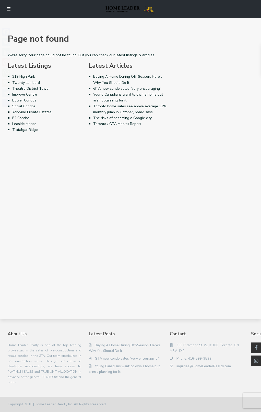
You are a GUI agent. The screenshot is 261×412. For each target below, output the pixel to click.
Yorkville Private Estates (32, 112)
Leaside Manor (24, 123)
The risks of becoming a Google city (122, 118)
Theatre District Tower (31, 88)
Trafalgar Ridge (25, 129)
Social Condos (23, 106)
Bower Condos (24, 100)
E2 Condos (21, 118)
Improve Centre (24, 94)
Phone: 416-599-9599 (193, 358)
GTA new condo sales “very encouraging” (127, 88)
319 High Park (23, 76)
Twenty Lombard (26, 82)
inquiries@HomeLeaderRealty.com (203, 366)
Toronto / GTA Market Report (117, 123)
